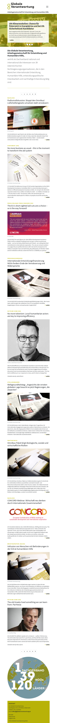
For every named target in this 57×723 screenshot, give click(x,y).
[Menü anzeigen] (47, 7)
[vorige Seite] (21, 94)
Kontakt (11, 714)
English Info (12, 718)
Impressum (12, 716)
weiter (48, 139)
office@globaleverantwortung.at (21, 711)
